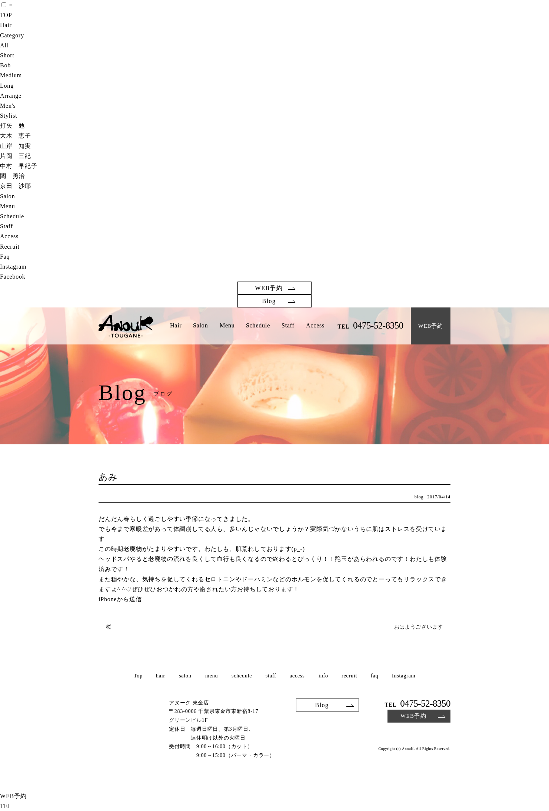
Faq (5, 256)
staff (271, 676)
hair (160, 676)
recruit (349, 676)
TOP (6, 15)
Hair (6, 25)
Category (12, 35)
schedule (242, 676)
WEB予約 (269, 288)
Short (7, 55)
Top (138, 676)
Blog (269, 301)
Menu (7, 206)
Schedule (12, 216)
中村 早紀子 (18, 166)
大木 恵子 (15, 135)
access (297, 676)
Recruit (10, 246)
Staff (6, 226)
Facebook (13, 276)
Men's (8, 105)
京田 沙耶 (15, 186)
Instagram (13, 266)
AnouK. (408, 749)
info (323, 676)
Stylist (8, 115)
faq (374, 676)
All (4, 45)
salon (185, 676)
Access (9, 236)
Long (7, 86)
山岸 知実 (15, 146)
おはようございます (418, 627)
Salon (7, 196)
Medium (11, 75)
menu (211, 676)
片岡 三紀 (15, 156)
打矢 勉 (12, 125)
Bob (5, 65)
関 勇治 (12, 176)
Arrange (10, 95)
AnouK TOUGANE (126, 327)
